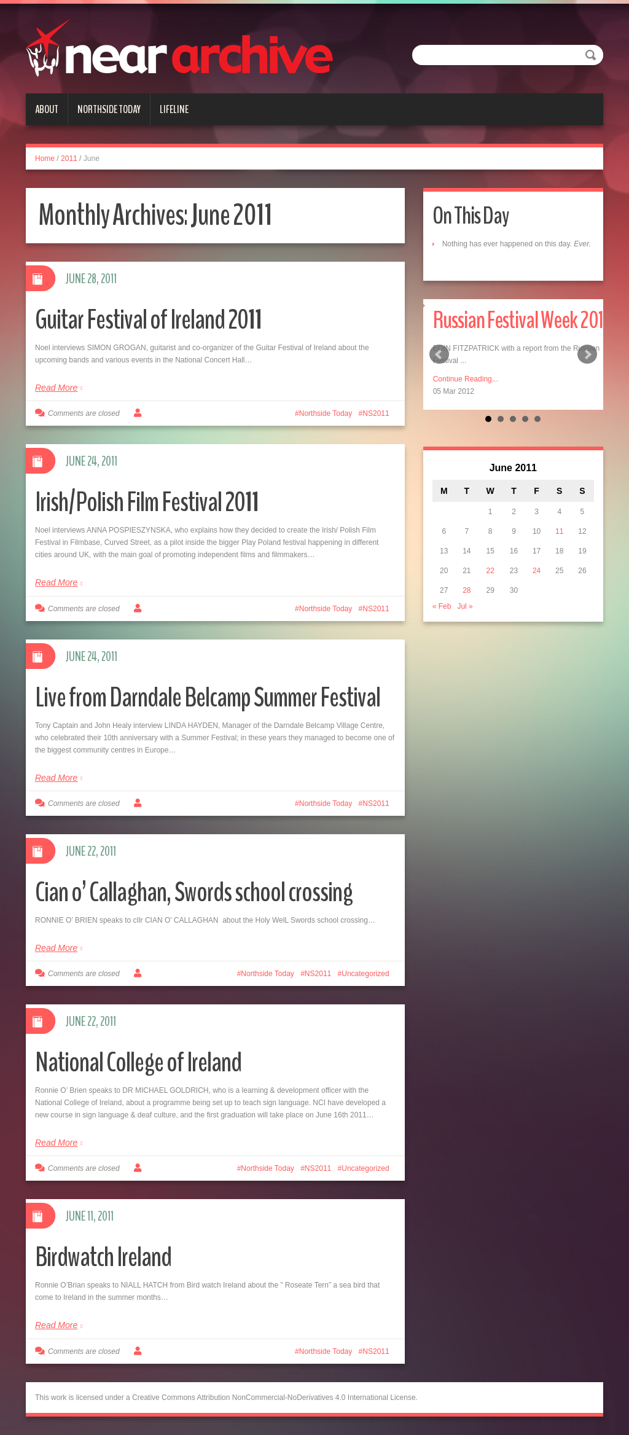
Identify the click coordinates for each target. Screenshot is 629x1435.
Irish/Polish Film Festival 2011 (147, 502)
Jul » (464, 606)
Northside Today (109, 109)
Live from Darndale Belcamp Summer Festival (207, 697)
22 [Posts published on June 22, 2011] (490, 570)
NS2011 (375, 413)
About (46, 109)
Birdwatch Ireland (103, 1257)
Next (587, 354)
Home (45, 158)
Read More (56, 388)
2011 (69, 158)
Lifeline (174, 109)
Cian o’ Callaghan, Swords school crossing (194, 892)
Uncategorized (365, 973)
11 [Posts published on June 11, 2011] (559, 531)
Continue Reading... (465, 379)
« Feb (441, 606)
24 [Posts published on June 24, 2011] (537, 570)
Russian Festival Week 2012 (522, 320)
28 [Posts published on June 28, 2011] (467, 590)
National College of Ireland (138, 1062)
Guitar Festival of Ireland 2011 (148, 319)
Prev (439, 354)
